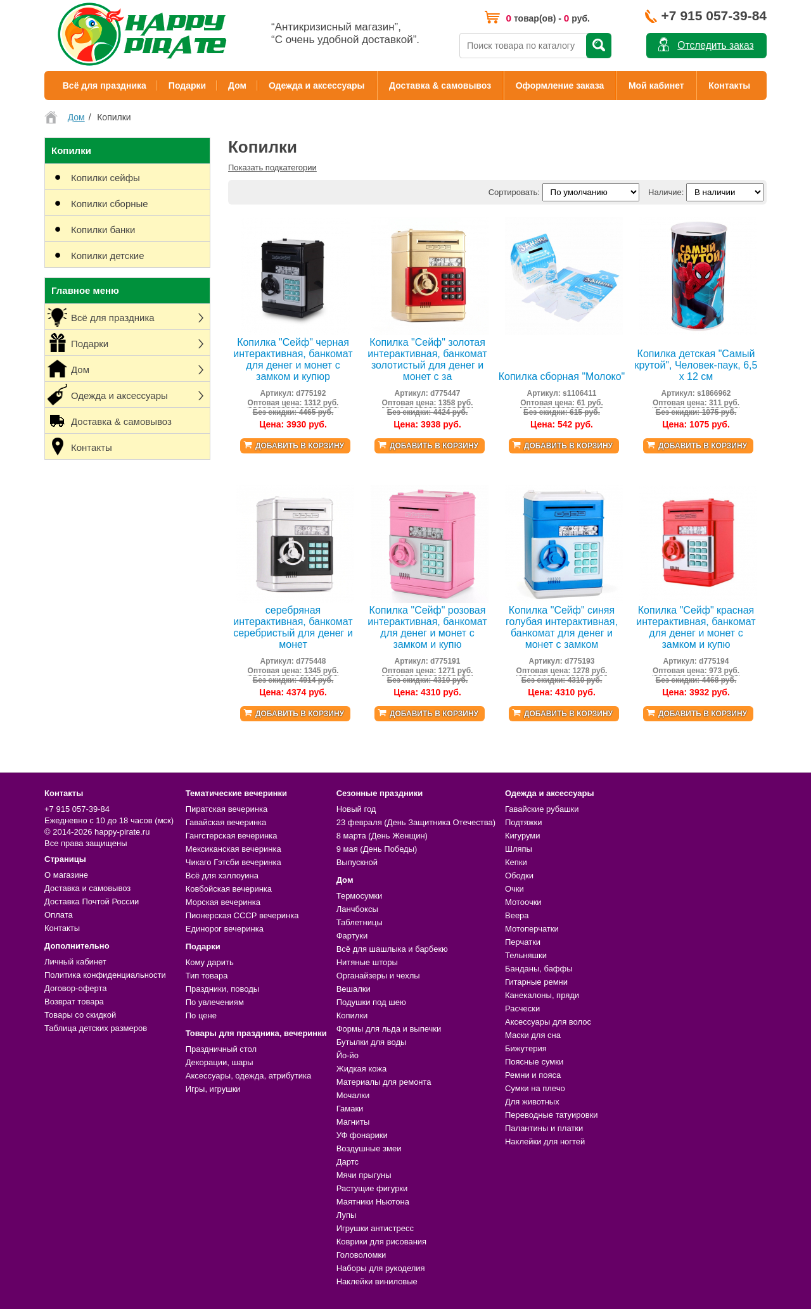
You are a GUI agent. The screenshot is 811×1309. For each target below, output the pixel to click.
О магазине (66, 875)
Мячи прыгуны (364, 1175)
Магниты (353, 1122)
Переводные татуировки (551, 1115)
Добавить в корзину (299, 445)
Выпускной (357, 862)
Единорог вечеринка (225, 928)
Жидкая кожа (361, 1068)
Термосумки (359, 896)
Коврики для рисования (381, 1241)
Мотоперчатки (532, 928)
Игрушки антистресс (375, 1228)
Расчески (522, 1008)
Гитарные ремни (536, 982)
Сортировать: (514, 192)
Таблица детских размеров (95, 1028)
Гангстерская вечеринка (232, 835)
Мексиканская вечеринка (233, 849)
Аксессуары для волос (548, 1022)
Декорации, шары (219, 1062)
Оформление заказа (560, 85)
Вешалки (353, 989)
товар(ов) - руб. (548, 18)
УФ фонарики (362, 1135)
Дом (237, 85)
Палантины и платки (544, 1128)
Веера (517, 915)
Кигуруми (522, 835)
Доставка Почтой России (91, 901)
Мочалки (352, 1095)
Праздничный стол (221, 1049)
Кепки (516, 862)
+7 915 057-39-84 (714, 15)
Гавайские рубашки (542, 809)
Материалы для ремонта (383, 1082)
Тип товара (207, 975)
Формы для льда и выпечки (389, 1029)
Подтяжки (523, 822)
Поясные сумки (534, 1061)
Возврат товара (74, 1001)
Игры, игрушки (213, 1089)
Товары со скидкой (80, 1015)
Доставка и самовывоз (87, 888)
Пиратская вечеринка (226, 809)
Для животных (532, 1101)
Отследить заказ (715, 45)
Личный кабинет (75, 961)
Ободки (519, 875)
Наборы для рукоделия (380, 1268)
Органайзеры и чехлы (378, 975)
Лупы (346, 1215)
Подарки (187, 85)
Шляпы (518, 849)
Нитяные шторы (367, 962)
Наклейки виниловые (377, 1281)
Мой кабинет (656, 85)
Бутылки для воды (371, 1042)
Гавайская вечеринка (226, 822)
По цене (201, 1015)
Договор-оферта (75, 988)
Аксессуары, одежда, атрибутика (248, 1075)
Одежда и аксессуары (316, 85)
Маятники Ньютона (372, 1201)
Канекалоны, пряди (542, 995)
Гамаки (350, 1108)
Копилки (352, 1015)
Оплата (58, 915)
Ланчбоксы (357, 909)
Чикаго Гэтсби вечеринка (233, 862)
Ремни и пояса (533, 1075)
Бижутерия (526, 1048)
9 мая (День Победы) (377, 849)
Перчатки (522, 942)
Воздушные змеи (369, 1148)
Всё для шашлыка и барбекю (392, 949)
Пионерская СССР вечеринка (242, 915)
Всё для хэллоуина (222, 875)
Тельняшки (526, 955)
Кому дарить (210, 962)
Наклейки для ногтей (545, 1141)
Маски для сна (533, 1035)
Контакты (729, 85)
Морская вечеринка (223, 902)
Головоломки (361, 1255)
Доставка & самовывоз (440, 85)
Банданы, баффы (539, 968)
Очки (514, 889)
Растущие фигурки (372, 1188)
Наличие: (666, 192)
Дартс (347, 1162)
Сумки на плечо (535, 1088)
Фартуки (352, 935)
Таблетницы (359, 922)
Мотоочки (523, 902)
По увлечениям (215, 1002)
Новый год (356, 809)
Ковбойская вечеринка (229, 889)
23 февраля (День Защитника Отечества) (415, 822)
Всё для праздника (104, 85)
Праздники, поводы (222, 989)
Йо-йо (347, 1055)
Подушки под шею (371, 1002)
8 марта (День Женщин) (382, 835)
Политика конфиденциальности (105, 975)
